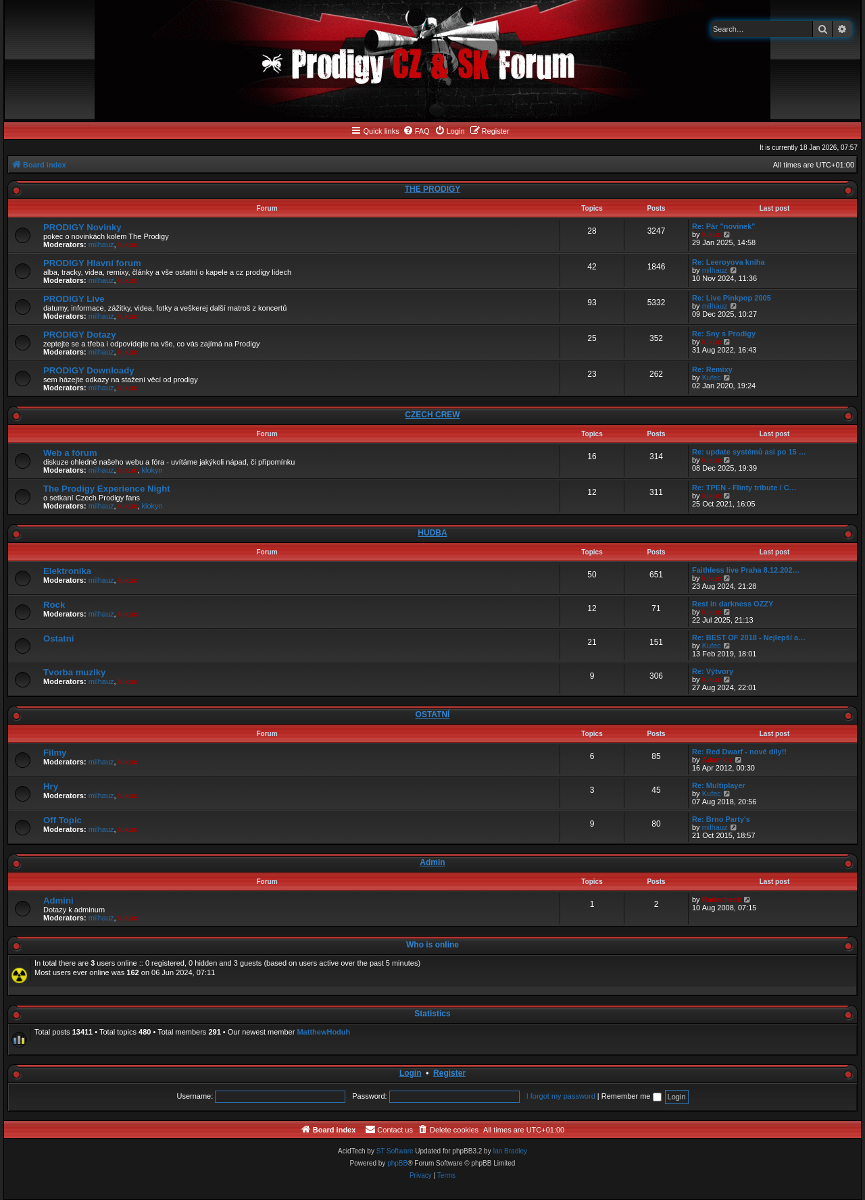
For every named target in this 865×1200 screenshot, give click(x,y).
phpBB (397, 1163)
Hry (50, 786)
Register (449, 1073)
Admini (58, 900)
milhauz (101, 244)
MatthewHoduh (323, 1032)
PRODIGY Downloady (88, 370)
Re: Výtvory (712, 671)
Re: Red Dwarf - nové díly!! (739, 752)
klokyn (152, 470)
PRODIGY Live (74, 299)
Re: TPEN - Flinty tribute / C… (744, 488)
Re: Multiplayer (718, 785)
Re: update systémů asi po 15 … (749, 452)
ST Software (395, 1151)
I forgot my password (560, 1096)
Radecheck (721, 899)
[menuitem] (416, 131)
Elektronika (67, 571)
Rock (54, 605)
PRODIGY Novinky (82, 227)
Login (410, 1073)
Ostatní (58, 638)
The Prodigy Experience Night (106, 489)
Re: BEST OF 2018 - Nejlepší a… (749, 637)
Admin (432, 862)
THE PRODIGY (433, 189)
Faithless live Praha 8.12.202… (746, 570)
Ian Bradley (510, 1151)
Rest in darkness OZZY (732, 604)
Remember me (631, 1096)
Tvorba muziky (74, 672)
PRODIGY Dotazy (79, 335)
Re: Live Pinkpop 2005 (731, 298)
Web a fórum (70, 453)
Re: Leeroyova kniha (728, 262)
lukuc (128, 244)
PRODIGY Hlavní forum (92, 263)
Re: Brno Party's (721, 819)
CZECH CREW (432, 414)
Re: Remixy (712, 369)
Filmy (54, 753)
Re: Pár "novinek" (724, 226)
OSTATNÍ (433, 714)
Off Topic (62, 820)
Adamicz (717, 760)
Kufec (711, 377)
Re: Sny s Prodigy (724, 334)
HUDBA (432, 533)
